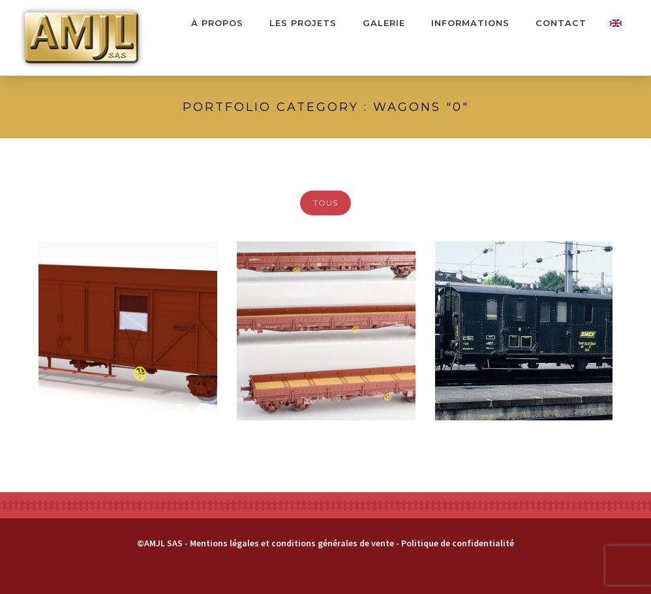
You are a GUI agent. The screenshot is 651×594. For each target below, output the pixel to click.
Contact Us (615, 23)
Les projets (303, 23)
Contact (561, 23)
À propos (217, 23)
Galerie (384, 23)
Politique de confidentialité (457, 543)
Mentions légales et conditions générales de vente (292, 543)
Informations (470, 23)
